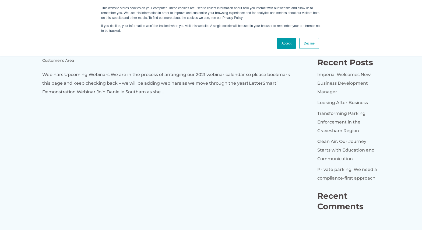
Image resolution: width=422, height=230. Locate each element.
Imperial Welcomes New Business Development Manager (344, 83)
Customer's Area (58, 60)
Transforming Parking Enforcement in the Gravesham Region (341, 122)
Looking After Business (342, 102)
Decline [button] (309, 43)
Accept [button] (286, 43)
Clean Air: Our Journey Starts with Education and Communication (346, 150)
